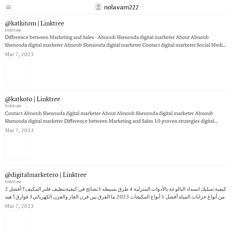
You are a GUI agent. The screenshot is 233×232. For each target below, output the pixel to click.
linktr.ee (13, 30)
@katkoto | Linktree (32, 99)
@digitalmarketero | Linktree (46, 175)
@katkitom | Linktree (34, 24)
